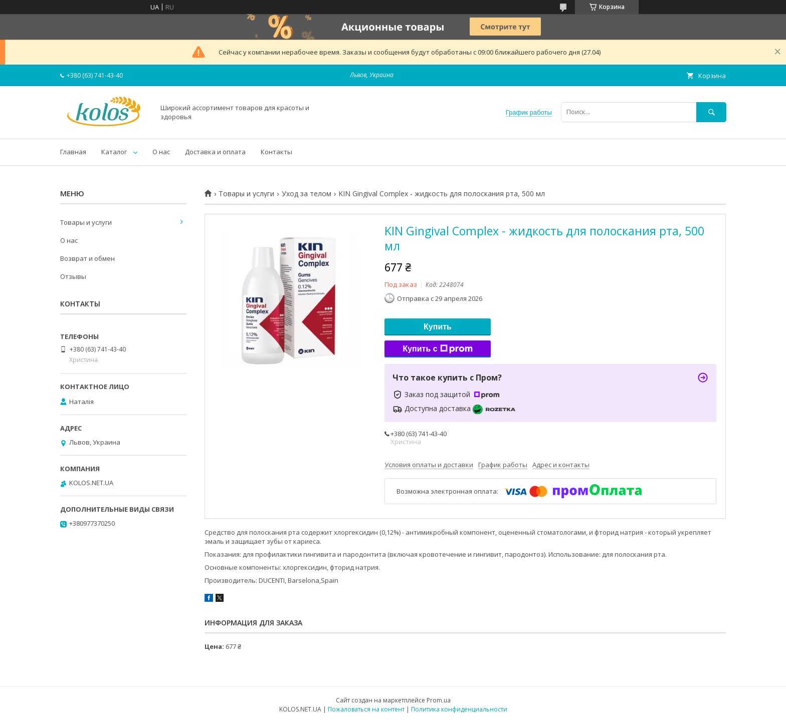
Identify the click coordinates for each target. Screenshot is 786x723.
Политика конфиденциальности (459, 709)
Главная (73, 151)
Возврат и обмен (87, 258)
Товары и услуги (246, 194)
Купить (438, 326)
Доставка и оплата (215, 151)
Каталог (114, 151)
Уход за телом (306, 194)
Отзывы (73, 276)
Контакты (276, 151)
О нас (161, 151)
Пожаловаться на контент (366, 709)
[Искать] (711, 112)
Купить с (437, 348)
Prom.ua (439, 700)
